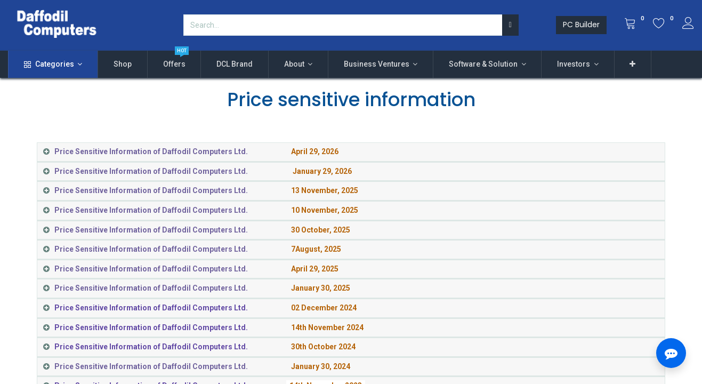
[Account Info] (688, 24)
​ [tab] (196, 151)
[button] (633, 64)
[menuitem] (122, 64)
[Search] (510, 25)
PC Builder (581, 24)
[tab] (351, 367)
